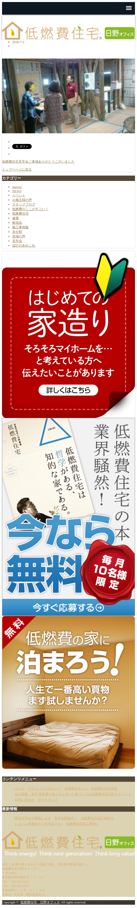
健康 (15, 218)
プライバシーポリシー (44, 788)
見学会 (17, 241)
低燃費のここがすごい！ (30, 209)
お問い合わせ (25, 800)
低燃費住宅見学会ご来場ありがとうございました (38, 161)
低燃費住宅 (20, 213)
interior (17, 187)
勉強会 (17, 223)
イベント (18, 195)
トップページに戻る (17, 169)
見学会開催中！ (65, 818)
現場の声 (18, 236)
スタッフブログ (23, 204)
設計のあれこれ (23, 245)
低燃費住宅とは (76, 788)
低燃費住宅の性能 (104, 788)
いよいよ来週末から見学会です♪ (39, 824)
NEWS (17, 191)
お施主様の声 (22, 200)
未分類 (17, 232)
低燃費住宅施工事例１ (82, 824)
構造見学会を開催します (33, 818)
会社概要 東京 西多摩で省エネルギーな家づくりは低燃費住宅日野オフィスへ (73, 794)
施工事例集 (20, 227)
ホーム (20, 788)
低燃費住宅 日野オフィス (40, 902)
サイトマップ (48, 800)
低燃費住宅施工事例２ (97, 818)
